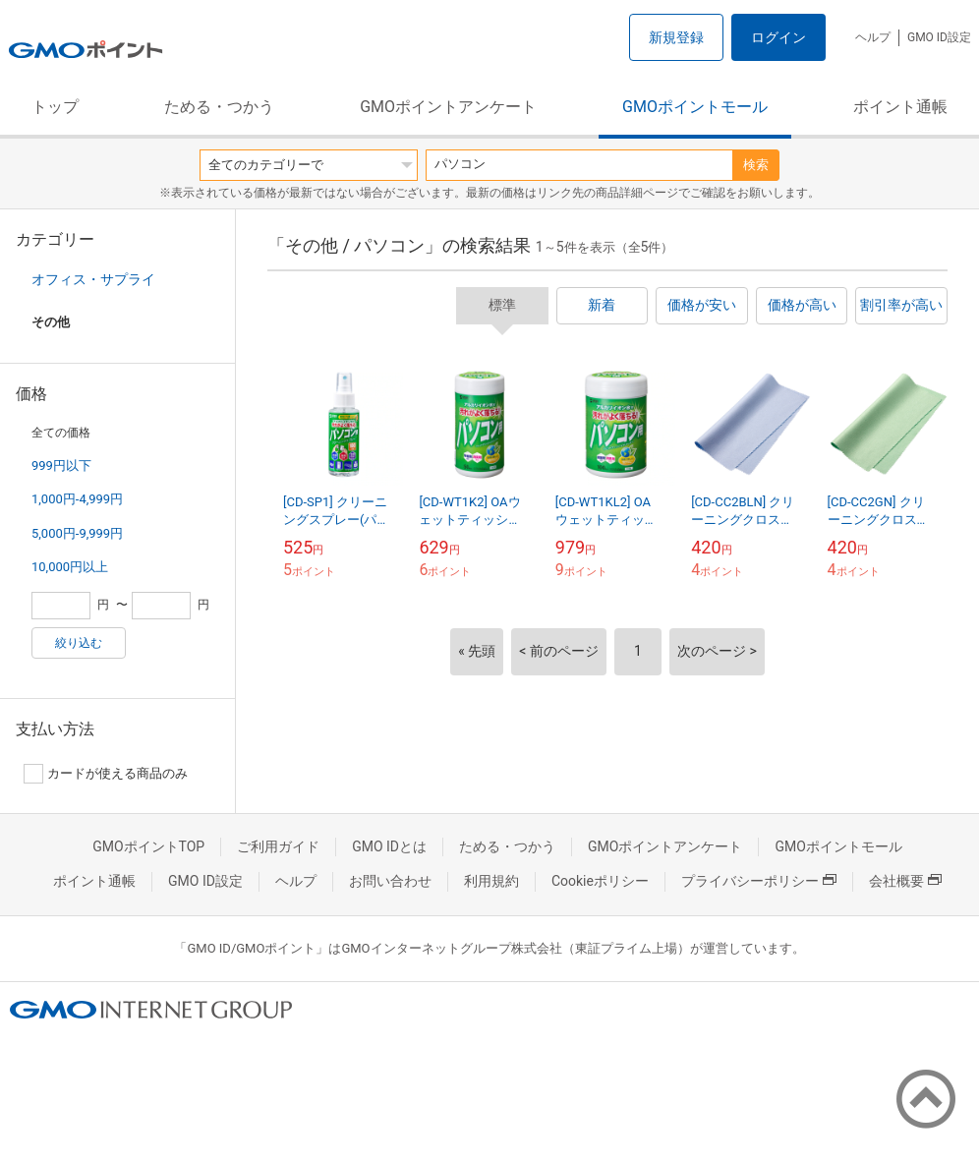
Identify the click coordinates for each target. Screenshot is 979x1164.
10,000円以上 (69, 566)
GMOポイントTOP (148, 846)
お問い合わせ (390, 881)
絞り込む (78, 643)
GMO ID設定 (939, 37)
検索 (756, 164)
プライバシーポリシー (758, 881)
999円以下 (61, 465)
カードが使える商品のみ (106, 774)
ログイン (778, 37)
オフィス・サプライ (93, 279)
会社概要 (905, 881)
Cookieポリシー (600, 881)
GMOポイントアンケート (448, 106)
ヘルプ (873, 37)
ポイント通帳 (900, 106)
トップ (55, 106)
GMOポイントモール (695, 106)
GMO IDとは (389, 846)
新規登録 (676, 37)
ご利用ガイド (278, 846)
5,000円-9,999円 (77, 533)
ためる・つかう (219, 106)
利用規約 (491, 881)
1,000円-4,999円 (77, 499)
